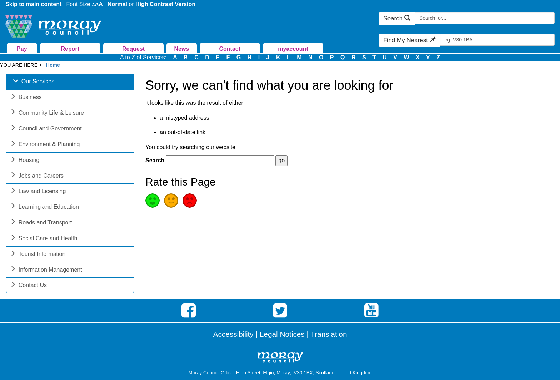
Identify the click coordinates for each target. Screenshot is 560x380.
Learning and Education (44, 207)
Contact (229, 49)
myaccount (293, 49)
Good (152, 200)
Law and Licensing (38, 192)
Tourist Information (38, 255)
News (181, 49)
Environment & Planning (45, 145)
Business (26, 98)
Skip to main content (33, 4)
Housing (25, 161)
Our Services (33, 82)
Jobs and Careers (37, 176)
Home (53, 65)
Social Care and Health (44, 239)
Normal (117, 4)
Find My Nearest (409, 40)
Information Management (46, 270)
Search (396, 18)
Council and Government (46, 129)
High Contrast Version (165, 4)
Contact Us (28, 286)
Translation (328, 334)
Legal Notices (282, 334)
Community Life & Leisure (47, 113)
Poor (189, 200)
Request (133, 49)
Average (171, 200)
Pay (22, 49)
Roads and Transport (41, 223)
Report (70, 49)
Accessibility (233, 334)
